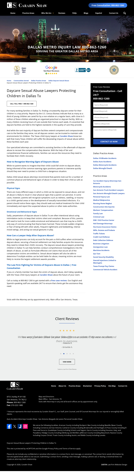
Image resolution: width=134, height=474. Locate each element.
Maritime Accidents (101, 250)
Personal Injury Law (101, 197)
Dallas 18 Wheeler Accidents (104, 158)
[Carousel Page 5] (73, 353)
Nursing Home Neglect (102, 203)
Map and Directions (46, 396)
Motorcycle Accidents (102, 187)
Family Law (98, 213)
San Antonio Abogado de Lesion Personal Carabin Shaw (60, 419)
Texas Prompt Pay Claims (103, 266)
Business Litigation (101, 243)
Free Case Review (101, 86)
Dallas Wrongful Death (102, 168)
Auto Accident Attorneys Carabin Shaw (22, 419)
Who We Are (46, 13)
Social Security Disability (103, 257)
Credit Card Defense (101, 237)
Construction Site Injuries (104, 207)
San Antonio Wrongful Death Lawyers (109, 193)
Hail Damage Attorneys (103, 223)
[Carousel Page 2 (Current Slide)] (63, 353)
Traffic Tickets (99, 233)
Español (98, 13)
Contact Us (113, 13)
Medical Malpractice (101, 200)
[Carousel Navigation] (67, 353)
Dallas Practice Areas (103, 153)
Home (12, 13)
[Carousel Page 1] (60, 353)
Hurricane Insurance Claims (104, 227)
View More (67, 362)
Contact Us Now (108, 141)
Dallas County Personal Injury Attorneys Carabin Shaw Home (27, 5)
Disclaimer (87, 386)
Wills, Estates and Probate (104, 230)
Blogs (86, 13)
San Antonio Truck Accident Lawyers (108, 190)
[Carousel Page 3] (67, 353)
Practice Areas (28, 13)
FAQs (74, 13)
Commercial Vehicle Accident (105, 269)
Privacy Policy (100, 386)
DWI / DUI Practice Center (103, 220)
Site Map (112, 386)
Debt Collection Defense (103, 240)
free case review (59, 280)
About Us (62, 386)
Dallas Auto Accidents (102, 161)
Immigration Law (100, 247)
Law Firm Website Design (114, 464)
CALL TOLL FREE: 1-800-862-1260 (21, 104)
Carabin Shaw (66, 136)
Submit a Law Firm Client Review (67, 369)
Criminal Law (98, 217)
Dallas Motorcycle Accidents (105, 165)
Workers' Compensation (103, 210)
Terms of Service (69, 448)
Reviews (61, 13)
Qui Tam (96, 254)
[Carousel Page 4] (70, 353)
